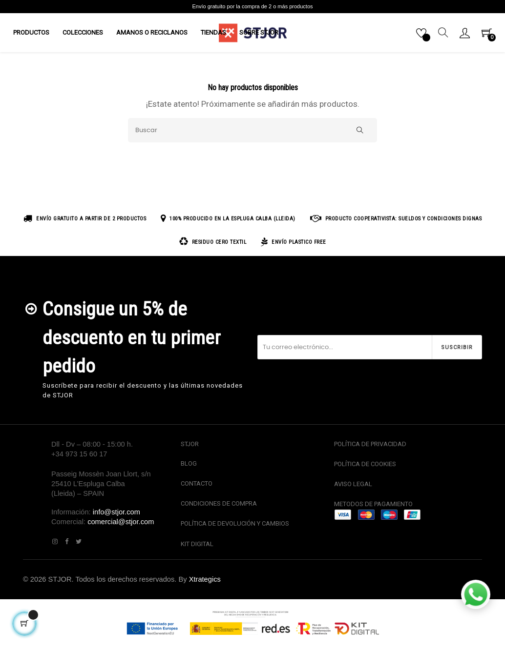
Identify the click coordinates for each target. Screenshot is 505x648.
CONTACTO (196, 487)
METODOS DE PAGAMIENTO (373, 507)
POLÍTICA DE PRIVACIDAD (370, 448)
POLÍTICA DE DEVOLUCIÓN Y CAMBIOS (235, 527)
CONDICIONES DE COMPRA (219, 507)
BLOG (189, 467)
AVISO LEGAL (353, 487)
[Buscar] (252, 134)
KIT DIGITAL (197, 547)
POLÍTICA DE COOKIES (365, 467)
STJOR (190, 448)
